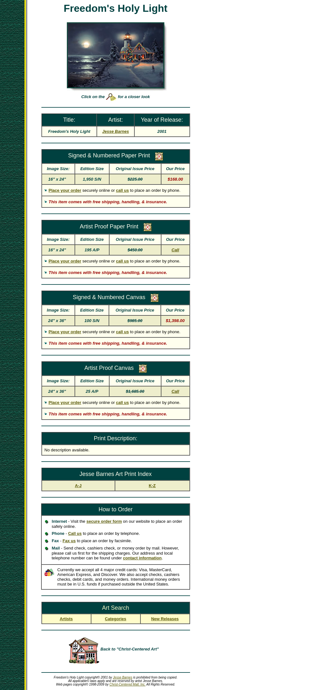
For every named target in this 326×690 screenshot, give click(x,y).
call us (122, 190)
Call (175, 250)
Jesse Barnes (122, 677)
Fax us (69, 540)
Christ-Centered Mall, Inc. (127, 684)
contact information (142, 558)
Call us (75, 533)
